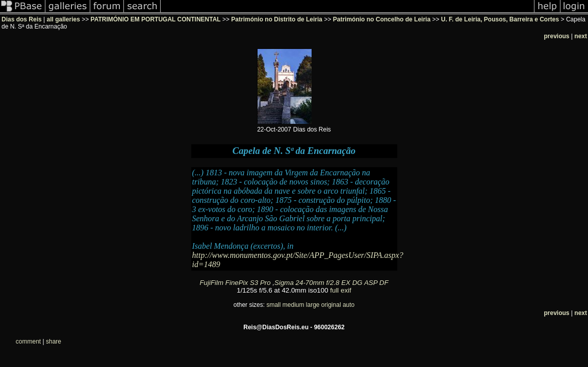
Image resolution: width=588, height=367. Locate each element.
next (580, 36)
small (273, 304)
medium (293, 304)
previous (557, 36)
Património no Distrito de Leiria (276, 19)
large (313, 304)
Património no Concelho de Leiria (381, 19)
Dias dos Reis (22, 19)
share (53, 341)
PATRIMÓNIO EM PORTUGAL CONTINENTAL (156, 19)
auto (348, 304)
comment (28, 341)
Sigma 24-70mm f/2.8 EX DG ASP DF (331, 282)
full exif (340, 290)
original (331, 304)
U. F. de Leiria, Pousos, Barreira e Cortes (500, 19)
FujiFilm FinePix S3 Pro (234, 282)
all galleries (63, 19)
